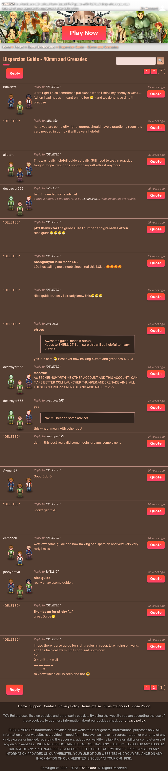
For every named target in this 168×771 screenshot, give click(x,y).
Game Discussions (41, 47)
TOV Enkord (87, 768)
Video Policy (141, 706)
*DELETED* (53, 87)
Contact (50, 706)
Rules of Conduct (116, 706)
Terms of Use (91, 706)
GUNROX (8, 4)
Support (35, 706)
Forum (19, 47)
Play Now (84, 33)
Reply (15, 73)
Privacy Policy (68, 706)
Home (6, 47)
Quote (156, 94)
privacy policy (134, 720)
